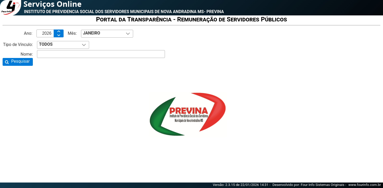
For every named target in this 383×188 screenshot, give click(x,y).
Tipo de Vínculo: (18, 44)
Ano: (28, 33)
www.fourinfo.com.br (364, 185)
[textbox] (50, 33)
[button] (18, 62)
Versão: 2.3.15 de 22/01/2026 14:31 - (242, 185)
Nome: (27, 54)
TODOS (46, 44)
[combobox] (107, 34)
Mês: (72, 33)
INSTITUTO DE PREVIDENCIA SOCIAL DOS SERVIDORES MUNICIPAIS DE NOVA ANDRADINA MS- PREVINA (124, 11)
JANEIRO (91, 33)
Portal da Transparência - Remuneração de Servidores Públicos (191, 19)
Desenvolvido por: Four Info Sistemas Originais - (310, 185)
